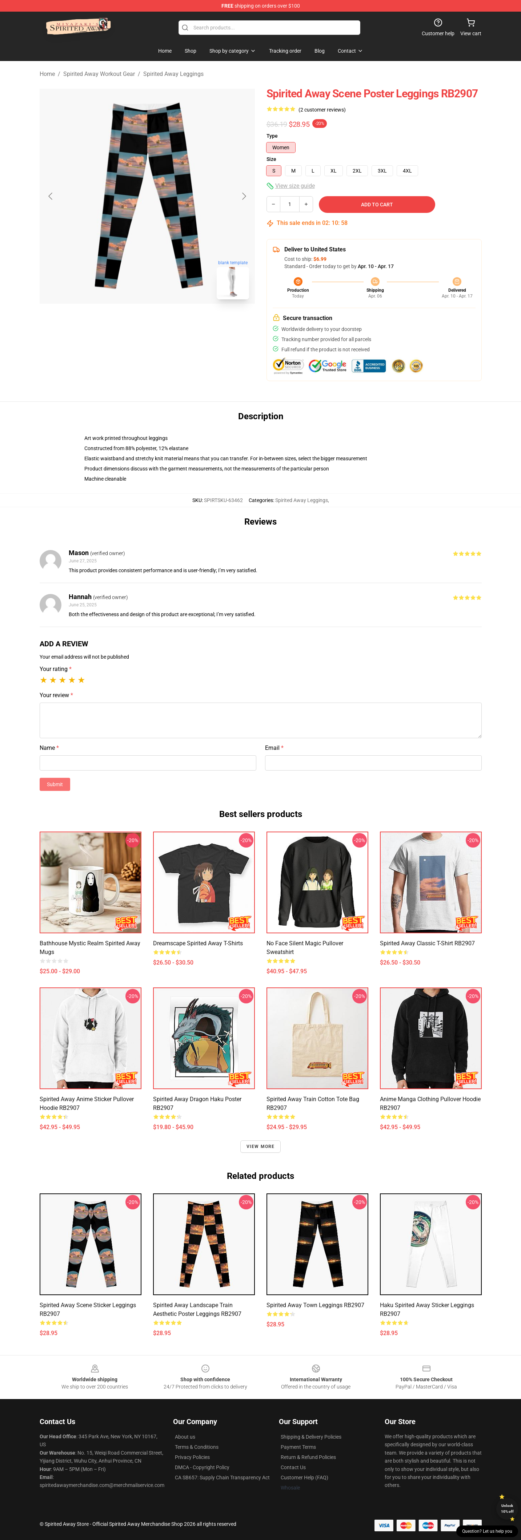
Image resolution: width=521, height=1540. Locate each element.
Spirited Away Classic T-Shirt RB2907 (427, 943)
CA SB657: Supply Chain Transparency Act (222, 1477)
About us (185, 1437)
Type (272, 136)
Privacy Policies (192, 1457)
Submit (55, 784)
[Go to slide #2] (166, 321)
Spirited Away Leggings (173, 73)
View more (261, 1146)
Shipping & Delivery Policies (311, 1437)
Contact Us (293, 1467)
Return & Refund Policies (308, 1457)
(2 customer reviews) (322, 110)
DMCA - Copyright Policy (202, 1467)
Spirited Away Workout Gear (99, 73)
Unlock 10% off (507, 1508)
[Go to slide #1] (128, 321)
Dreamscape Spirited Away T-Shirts (198, 943)
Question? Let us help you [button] (487, 1531)
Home (47, 73)
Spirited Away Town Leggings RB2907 (315, 1305)
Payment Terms (298, 1447)
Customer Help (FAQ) (304, 1477)
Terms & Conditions (197, 1447)
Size (271, 159)
